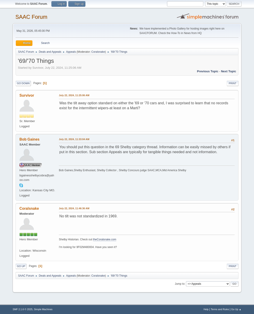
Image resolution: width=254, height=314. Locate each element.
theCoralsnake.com (104, 239)
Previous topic (207, 71)
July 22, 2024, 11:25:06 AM (74, 95)
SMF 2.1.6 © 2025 (22, 309)
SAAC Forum (31, 17)
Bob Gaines (29, 139)
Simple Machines (43, 309)
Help (206, 309)
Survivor (26, 95)
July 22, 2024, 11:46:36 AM (74, 208)
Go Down (23, 83)
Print (232, 83)
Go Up (21, 266)
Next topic (228, 71)
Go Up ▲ (236, 309)
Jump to (180, 283)
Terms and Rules (220, 309)
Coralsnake (98, 51)
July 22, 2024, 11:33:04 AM (74, 139)
